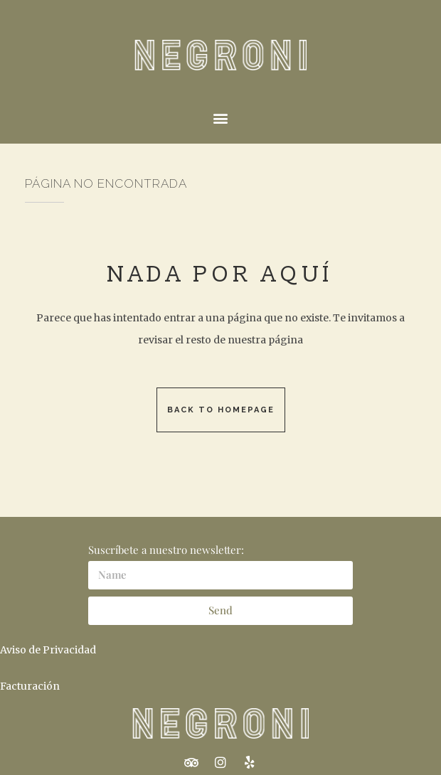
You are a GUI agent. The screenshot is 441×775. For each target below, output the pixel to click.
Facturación (30, 686)
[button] (221, 117)
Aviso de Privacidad (48, 649)
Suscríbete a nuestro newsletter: (166, 549)
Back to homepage (221, 410)
